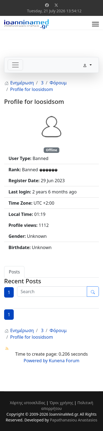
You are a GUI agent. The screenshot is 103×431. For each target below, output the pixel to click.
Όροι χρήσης (61, 402)
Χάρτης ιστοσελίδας (27, 402)
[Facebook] (47, 5)
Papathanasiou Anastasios (74, 420)
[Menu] (95, 24)
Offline (51, 150)
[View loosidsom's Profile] (51, 126)
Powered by (36, 361)
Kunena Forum (64, 361)
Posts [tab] (14, 272)
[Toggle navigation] (15, 64)
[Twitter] (56, 5)
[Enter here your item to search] (52, 291)
